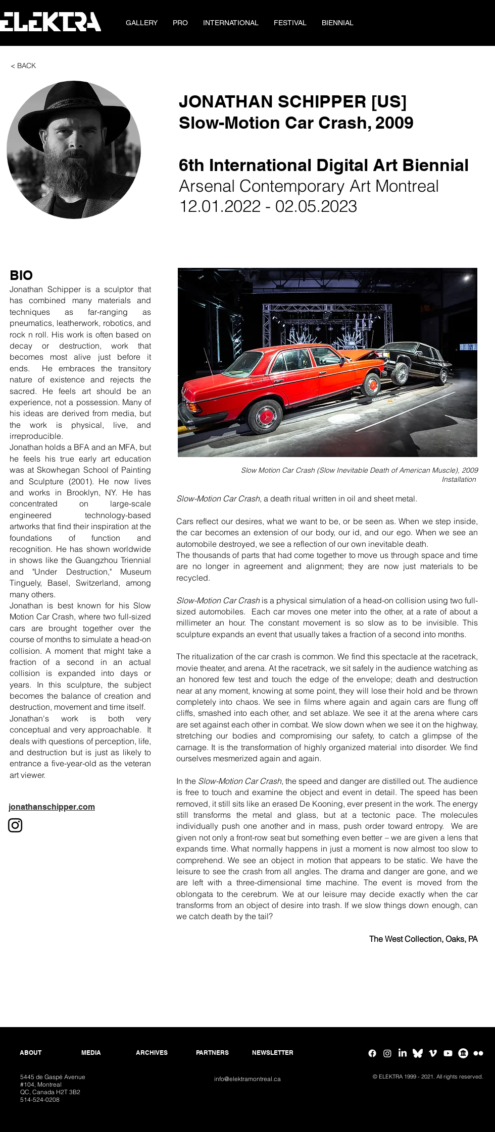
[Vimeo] (433, 1053)
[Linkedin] (403, 1053)
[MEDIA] (91, 1053)
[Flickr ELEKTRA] (478, 1053)
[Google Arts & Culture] (463, 1053)
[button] (180, 22)
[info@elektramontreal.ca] (247, 1079)
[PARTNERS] (212, 1053)
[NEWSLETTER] (272, 1053)
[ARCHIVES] (151, 1053)
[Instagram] (387, 1053)
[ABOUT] (30, 1053)
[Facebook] (372, 1053)
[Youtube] (448, 1053)
